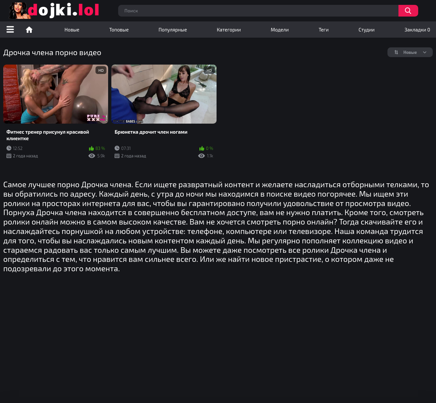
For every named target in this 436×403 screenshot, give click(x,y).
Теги (324, 29)
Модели (280, 29)
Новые (71, 29)
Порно (29, 29)
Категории (229, 29)
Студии (367, 29)
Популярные (173, 29)
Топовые (119, 29)
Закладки (417, 29)
